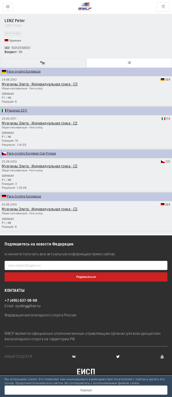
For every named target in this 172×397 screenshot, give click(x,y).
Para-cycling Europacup (24, 71)
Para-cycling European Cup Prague (31, 153)
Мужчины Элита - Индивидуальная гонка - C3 (40, 84)
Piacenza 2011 (17, 111)
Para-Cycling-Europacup (24, 196)
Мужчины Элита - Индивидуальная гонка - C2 (40, 123)
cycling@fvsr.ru (28, 306)
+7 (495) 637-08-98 (21, 301)
